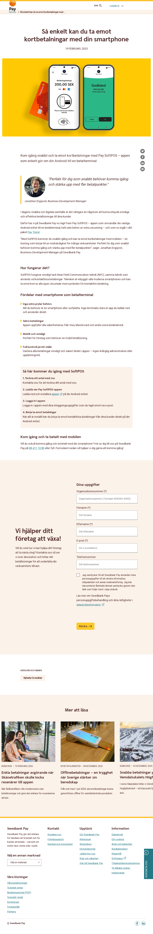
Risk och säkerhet (89, 858)
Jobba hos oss (87, 853)
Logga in (114, 5)
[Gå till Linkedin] (143, 923)
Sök (98, 5)
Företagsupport (56, 839)
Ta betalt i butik (15, 897)
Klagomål (116, 853)
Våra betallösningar (17, 883)
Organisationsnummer (89, 491)
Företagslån (13, 906)
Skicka (83, 626)
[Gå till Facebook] (137, 923)
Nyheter (12, 12)
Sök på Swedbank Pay (91, 863)
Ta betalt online (15, 887)
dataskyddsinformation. (88, 604)
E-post (80, 540)
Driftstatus (117, 858)
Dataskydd (117, 834)
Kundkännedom (120, 849)
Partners (11, 911)
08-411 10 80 (36, 448)
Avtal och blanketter (122, 844)
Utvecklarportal (87, 849)
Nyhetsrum (85, 839)
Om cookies (118, 839)
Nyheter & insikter (32, 678)
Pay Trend (33, 232)
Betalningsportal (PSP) (19, 892)
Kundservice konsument (60, 844)
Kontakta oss (54, 834)
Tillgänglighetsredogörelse (126, 863)
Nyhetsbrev (86, 844)
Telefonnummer (86, 557)
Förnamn (81, 507)
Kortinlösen (13, 902)
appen (55, 394)
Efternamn (82, 524)
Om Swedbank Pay (89, 834)
